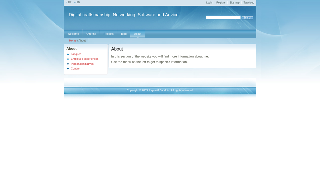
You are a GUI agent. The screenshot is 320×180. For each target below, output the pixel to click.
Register (221, 2)
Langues (76, 54)
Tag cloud (249, 2)
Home (72, 40)
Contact (75, 68)
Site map (235, 2)
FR (70, 2)
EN (78, 2)
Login (209, 2)
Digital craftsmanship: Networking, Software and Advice (123, 14)
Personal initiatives (82, 63)
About (71, 48)
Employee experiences (84, 58)
